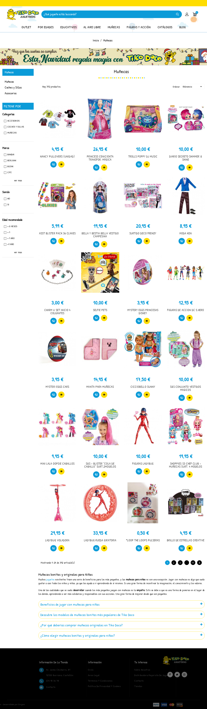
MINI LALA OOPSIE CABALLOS (57, 464)
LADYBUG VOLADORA (57, 540)
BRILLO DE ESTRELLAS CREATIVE (185, 540)
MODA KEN (185, 233)
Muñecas (9, 72)
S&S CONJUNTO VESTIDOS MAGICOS (185, 388)
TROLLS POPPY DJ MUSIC (143, 156)
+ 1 (8, 232)
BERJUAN (11, 160)
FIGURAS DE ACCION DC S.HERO (185, 310)
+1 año (10, 244)
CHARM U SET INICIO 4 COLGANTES (57, 311)
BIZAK (10, 166)
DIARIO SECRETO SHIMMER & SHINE (185, 158)
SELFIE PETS (100, 310)
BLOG (182, 27)
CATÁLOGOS (165, 27)
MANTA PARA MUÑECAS (100, 387)
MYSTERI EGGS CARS (57, 387)
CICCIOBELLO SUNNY (143, 387)
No (8, 198)
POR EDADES (45, 27)
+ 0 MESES (12, 226)
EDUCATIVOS (68, 27)
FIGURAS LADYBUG (143, 464)
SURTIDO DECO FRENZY (143, 233)
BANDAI (10, 154)
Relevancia (193, 86)
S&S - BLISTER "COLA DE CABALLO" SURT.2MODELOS (100, 465)
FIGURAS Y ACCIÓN (139, 27)
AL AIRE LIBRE (92, 27)
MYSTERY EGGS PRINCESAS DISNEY (143, 311)
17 (193, 562)
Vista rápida (61, 164)
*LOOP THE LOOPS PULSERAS (143, 540)
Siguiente (199, 563)
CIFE (9, 172)
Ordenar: (176, 86)
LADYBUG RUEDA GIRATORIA (100, 540)
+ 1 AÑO (11, 238)
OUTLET (26, 27)
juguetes (50, 579)
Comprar (53, 164)
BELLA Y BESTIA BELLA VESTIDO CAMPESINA (100, 234)
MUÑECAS (114, 27)
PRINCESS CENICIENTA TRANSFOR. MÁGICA (100, 158)
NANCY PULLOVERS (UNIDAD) (57, 156)
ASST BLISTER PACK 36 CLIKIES (57, 233)
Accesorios (11, 93)
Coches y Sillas (13, 87)
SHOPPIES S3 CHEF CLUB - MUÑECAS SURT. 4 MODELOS (185, 465)
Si (8, 204)
